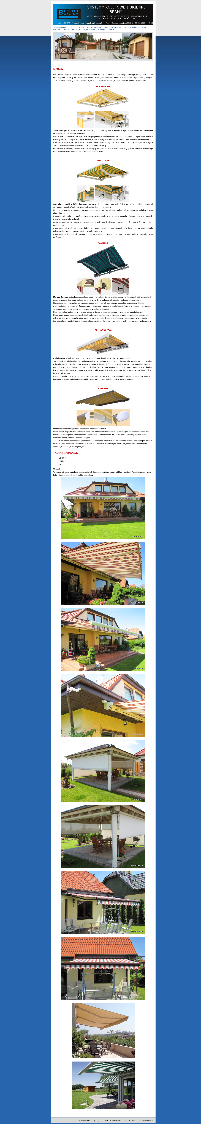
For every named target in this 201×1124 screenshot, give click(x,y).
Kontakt (101, 29)
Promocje (76, 29)
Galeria (111, 29)
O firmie (72, 27)
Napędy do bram (131, 27)
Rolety (81, 27)
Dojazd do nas (89, 29)
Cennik (66, 29)
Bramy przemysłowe (112, 27)
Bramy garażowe (94, 27)
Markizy (56, 29)
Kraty (144, 27)
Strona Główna (59, 27)
